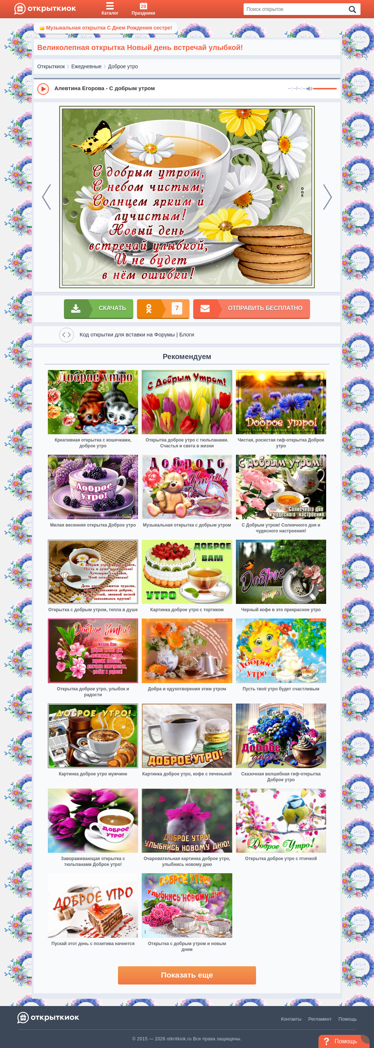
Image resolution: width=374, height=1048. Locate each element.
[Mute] (309, 89)
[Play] (43, 89)
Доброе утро (123, 66)
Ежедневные (86, 66)
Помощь (348, 1019)
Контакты (291, 1019)
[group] (187, 89)
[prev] (46, 197)
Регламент (320, 1019)
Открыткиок (51, 66)
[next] (328, 197)
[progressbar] (325, 89)
